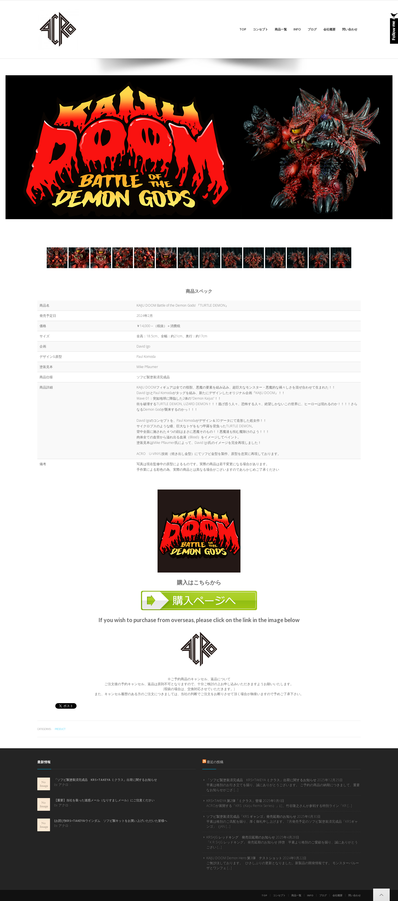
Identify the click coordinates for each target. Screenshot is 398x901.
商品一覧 (281, 29)
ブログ (312, 29)
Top (242, 29)
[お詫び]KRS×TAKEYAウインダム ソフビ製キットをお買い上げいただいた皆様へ (110, 821)
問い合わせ (349, 29)
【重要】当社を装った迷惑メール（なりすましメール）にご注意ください (104, 800)
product (60, 729)
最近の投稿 (215, 762)
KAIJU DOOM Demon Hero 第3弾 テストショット (244, 858)
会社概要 (329, 29)
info (297, 29)
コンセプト (260, 29)
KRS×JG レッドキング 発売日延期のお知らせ (240, 837)
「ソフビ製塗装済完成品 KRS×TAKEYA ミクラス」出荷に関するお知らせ (105, 780)
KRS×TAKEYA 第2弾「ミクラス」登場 (234, 800)
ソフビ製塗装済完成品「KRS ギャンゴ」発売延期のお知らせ (251, 816)
